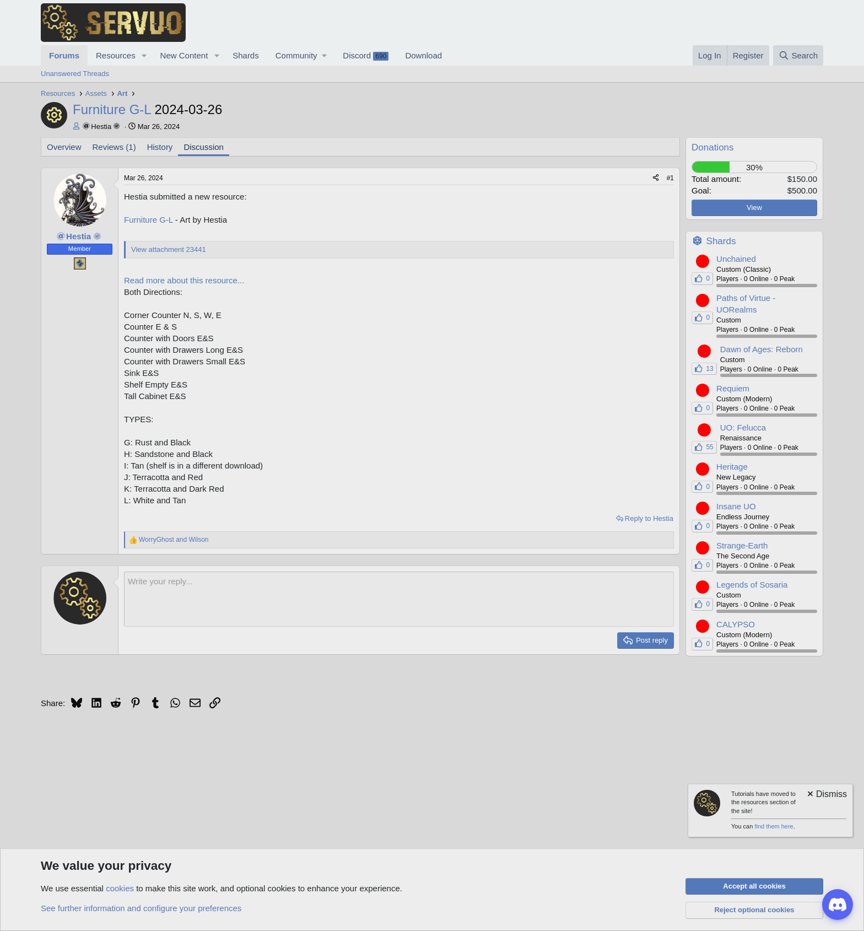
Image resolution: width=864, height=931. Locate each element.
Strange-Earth (742, 545)
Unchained (736, 258)
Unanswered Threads (75, 73)
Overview (64, 147)
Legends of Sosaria (751, 584)
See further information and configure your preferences (141, 908)
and (174, 539)
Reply (649, 518)
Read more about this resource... (184, 280)
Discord (365, 56)
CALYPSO (735, 624)
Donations (713, 147)
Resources (116, 55)
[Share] (656, 178)
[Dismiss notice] (826, 795)
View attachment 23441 (168, 249)
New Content (184, 55)
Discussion (203, 147)
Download (423, 55)
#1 (670, 178)
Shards (246, 55)
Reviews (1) (114, 147)
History (160, 147)
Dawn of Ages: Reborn (761, 349)
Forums (64, 55)
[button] (144, 55)
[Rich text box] (399, 599)
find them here (773, 826)
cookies (120, 888)
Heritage (732, 466)
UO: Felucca (743, 427)
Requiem (732, 388)
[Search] (798, 55)
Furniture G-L (147, 109)
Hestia (101, 126)
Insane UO (736, 506)
